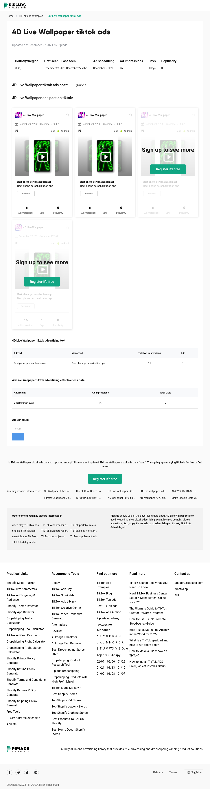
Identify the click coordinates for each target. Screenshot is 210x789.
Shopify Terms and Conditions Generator (26, 682)
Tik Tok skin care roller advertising (55, 530)
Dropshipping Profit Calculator (26, 641)
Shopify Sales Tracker (21, 583)
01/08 (110, 673)
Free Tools (13, 711)
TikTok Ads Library (64, 601)
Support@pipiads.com (188, 583)
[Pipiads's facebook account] (9, 772)
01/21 (100, 667)
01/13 (110, 667)
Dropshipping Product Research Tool (66, 662)
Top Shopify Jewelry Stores (69, 706)
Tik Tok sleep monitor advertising (85, 530)
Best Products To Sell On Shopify (68, 721)
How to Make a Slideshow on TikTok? (148, 653)
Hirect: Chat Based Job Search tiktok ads (92, 491)
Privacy (158, 772)
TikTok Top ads (106, 599)
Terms (173, 772)
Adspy (56, 583)
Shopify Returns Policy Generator (21, 693)
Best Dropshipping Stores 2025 (68, 652)
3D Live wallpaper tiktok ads (124, 491)
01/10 (120, 667)
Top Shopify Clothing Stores (70, 712)
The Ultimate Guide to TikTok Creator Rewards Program (148, 611)
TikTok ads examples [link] (31, 15)
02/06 (110, 661)
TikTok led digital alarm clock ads (26, 542)
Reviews (57, 631)
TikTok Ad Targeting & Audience (21, 597)
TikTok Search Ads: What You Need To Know (148, 585)
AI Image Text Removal (67, 643)
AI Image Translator (64, 637)
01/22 (120, 661)
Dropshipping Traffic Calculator (20, 621)
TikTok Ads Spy (62, 589)
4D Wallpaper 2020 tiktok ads (124, 497)
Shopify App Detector (20, 612)
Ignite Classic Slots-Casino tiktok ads (187, 497)
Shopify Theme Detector (22, 606)
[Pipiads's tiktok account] (27, 772)
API (176, 595)
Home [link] (10, 15)
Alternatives (59, 624)
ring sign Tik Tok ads (24, 530)
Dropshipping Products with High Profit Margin (70, 679)
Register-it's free (168, 169)
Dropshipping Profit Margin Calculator (24, 650)
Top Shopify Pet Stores (66, 700)
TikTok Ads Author (109, 612)
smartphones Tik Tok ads (26, 536)
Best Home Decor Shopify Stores (68, 732)
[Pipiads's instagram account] (36, 772)
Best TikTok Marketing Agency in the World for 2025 (149, 632)
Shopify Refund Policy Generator (21, 671)
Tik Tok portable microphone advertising (85, 525)
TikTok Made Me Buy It (66, 688)
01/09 (100, 673)
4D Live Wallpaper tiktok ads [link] (64, 15)
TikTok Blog (104, 593)
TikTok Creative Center (66, 608)
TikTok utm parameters (22, 589)
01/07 (120, 673)
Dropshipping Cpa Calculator (25, 629)
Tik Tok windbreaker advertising (55, 525)
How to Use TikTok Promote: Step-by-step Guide (147, 621)
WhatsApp (181, 589)
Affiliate (11, 724)
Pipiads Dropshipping (65, 671)
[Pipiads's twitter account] (18, 772)
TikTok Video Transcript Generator (67, 616)
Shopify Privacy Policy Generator (21, 661)
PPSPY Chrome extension (23, 718)
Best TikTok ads (107, 606)
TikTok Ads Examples (104, 585)
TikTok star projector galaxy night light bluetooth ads (55, 536)
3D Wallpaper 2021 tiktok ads (60, 491)
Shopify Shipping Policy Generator (22, 703)
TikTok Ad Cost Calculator (23, 635)
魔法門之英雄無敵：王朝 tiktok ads (187, 491)
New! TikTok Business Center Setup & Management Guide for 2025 (148, 598)
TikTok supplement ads (83, 536)
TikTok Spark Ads (63, 595)
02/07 (100, 661)
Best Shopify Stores (64, 694)
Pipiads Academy (108, 618)
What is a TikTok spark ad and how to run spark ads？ (148, 643)
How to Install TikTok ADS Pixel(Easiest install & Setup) (148, 664)
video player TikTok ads (25, 525)
